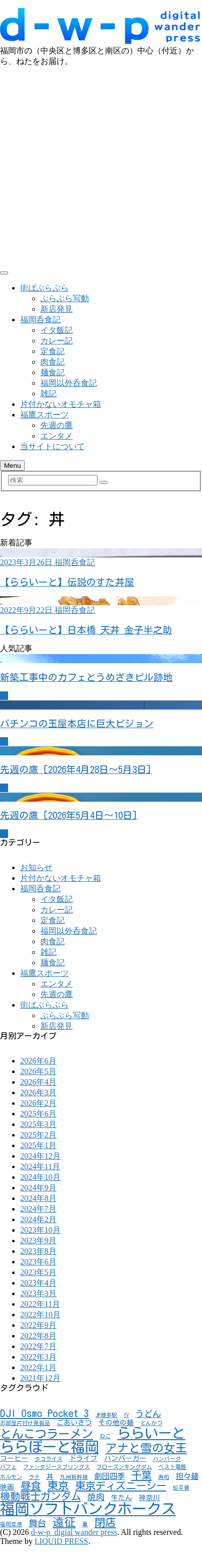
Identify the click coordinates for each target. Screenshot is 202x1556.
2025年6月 (38, 1113)
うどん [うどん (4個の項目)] (148, 1413)
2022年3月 (38, 1357)
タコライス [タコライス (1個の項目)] (49, 1458)
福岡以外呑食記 (68, 383)
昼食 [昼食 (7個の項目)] (31, 1485)
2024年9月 (38, 1187)
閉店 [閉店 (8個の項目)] (105, 1522)
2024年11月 (40, 1166)
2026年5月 (38, 1071)
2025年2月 (38, 1134)
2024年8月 (38, 1198)
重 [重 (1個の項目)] (85, 1524)
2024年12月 (40, 1156)
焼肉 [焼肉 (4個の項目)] (96, 1497)
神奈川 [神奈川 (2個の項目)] (149, 1497)
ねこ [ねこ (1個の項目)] (105, 1436)
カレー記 (56, 340)
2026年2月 (38, 1103)
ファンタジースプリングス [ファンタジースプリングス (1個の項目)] (56, 1466)
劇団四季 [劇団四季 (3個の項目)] (109, 1476)
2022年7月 (38, 1346)
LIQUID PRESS (61, 1541)
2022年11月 (40, 1304)
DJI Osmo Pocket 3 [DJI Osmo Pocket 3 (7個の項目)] (44, 1413)
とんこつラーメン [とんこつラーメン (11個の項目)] (46, 1434)
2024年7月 (38, 1209)
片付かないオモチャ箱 (60, 404)
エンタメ (56, 436)
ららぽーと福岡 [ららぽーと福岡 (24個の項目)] (49, 1447)
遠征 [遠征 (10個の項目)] (64, 1522)
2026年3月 (38, 1092)
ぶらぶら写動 (64, 298)
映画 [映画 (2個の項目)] (7, 1487)
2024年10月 (40, 1177)
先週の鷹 (56, 425)
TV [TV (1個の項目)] (126, 1415)
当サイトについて (52, 446)
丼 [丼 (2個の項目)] (50, 1476)
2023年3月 (38, 1293)
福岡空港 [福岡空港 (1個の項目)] (11, 1524)
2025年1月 (38, 1145)
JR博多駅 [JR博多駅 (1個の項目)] (106, 1415)
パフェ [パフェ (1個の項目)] (8, 1466)
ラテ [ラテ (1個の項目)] (34, 1476)
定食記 (52, 351)
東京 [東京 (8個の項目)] (58, 1485)
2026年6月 (38, 1060)
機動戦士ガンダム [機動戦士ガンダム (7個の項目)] (40, 1496)
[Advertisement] (94, 166)
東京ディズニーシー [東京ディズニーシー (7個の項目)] (120, 1485)
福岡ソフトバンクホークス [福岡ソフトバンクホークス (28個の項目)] (88, 1508)
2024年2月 (38, 1219)
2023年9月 (38, 1240)
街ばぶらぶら (44, 288)
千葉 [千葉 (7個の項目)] (141, 1475)
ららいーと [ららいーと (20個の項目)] (151, 1433)
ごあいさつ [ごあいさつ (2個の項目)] (74, 1422)
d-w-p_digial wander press (74, 1532)
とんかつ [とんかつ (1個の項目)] (151, 1423)
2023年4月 (38, 1283)
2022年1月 (38, 1367)
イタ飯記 (56, 330)
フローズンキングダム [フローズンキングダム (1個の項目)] (124, 1466)
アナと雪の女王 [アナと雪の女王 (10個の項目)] (146, 1448)
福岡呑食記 (40, 319)
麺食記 (52, 372)
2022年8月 (38, 1335)
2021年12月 (40, 1378)
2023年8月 (38, 1251)
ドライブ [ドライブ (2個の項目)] (83, 1458)
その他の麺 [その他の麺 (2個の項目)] (116, 1422)
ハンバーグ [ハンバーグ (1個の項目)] (167, 1458)
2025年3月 (38, 1124)
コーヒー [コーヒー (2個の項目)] (14, 1458)
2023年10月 (40, 1230)
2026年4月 (38, 1082)
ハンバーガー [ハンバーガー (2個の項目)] (125, 1458)
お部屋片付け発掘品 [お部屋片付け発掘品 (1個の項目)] (25, 1423)
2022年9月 (38, 1325)
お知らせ (36, 867)
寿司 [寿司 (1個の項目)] (163, 1476)
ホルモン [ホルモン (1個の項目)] (11, 1476)
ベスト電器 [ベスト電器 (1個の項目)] (172, 1466)
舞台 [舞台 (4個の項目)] (37, 1523)
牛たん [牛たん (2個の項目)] (121, 1497)
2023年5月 (38, 1272)
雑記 (48, 393)
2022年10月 (40, 1314)
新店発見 (56, 309)
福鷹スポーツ (44, 414)
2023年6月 (38, 1261)
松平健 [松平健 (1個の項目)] (181, 1487)
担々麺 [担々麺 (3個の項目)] (187, 1476)
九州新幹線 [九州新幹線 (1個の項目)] (74, 1476)
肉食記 (52, 362)
